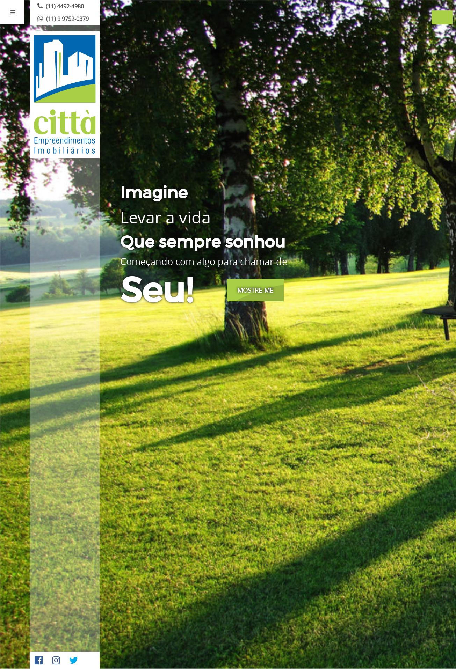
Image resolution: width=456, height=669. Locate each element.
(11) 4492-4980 (60, 6)
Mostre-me (255, 290)
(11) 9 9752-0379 (62, 19)
